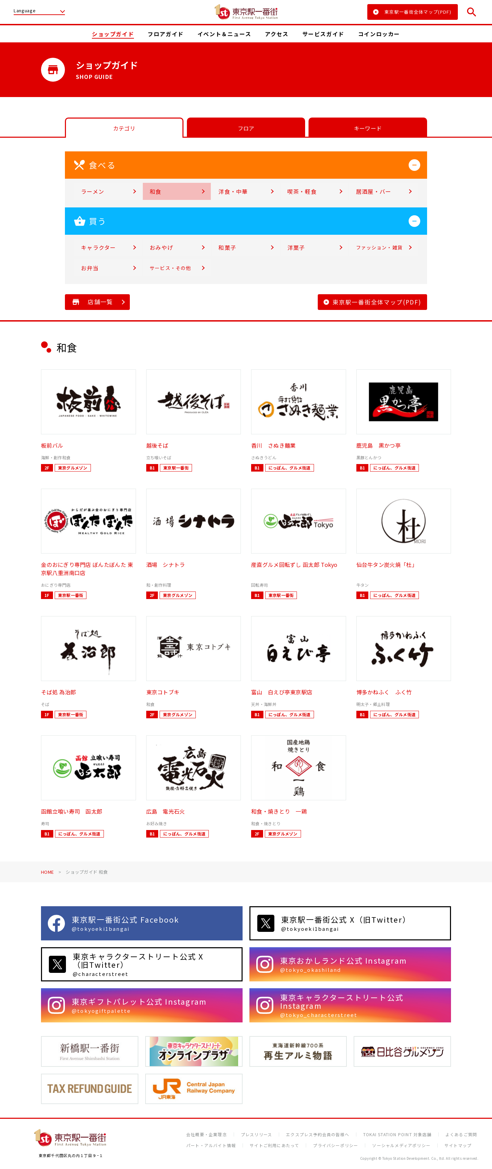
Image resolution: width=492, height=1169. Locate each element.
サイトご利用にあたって (274, 1145)
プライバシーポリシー (335, 1145)
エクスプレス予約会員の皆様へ (317, 1134)
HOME (47, 872)
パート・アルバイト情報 (211, 1145)
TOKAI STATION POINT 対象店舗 (397, 1134)
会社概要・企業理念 (206, 1134)
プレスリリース (256, 1134)
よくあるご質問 (461, 1134)
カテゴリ (124, 128)
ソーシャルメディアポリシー (401, 1145)
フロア (246, 128)
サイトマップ (458, 1145)
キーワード (368, 128)
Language (25, 11)
